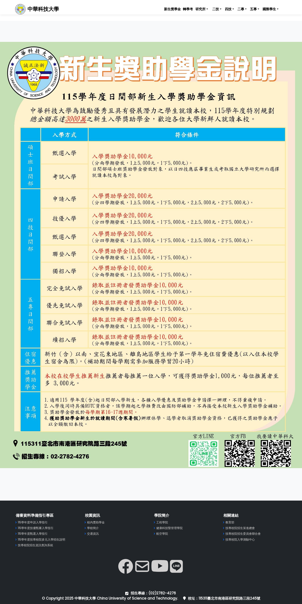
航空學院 (162, 534)
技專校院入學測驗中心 (240, 539)
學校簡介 (93, 528)
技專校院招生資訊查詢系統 (35, 545)
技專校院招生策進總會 (240, 528)
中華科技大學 (42, 9)
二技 (215, 9)
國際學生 (269, 9)
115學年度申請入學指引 (33, 522)
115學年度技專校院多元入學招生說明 (41, 539)
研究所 (200, 9)
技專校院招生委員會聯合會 (243, 534)
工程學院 (162, 522)
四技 (228, 9)
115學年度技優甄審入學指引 (35, 528)
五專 (253, 9)
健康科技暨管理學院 (169, 528)
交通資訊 (93, 534)
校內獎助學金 (96, 522)
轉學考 (188, 9)
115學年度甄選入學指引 (33, 534)
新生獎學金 (172, 9)
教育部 (229, 522)
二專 (240, 9)
